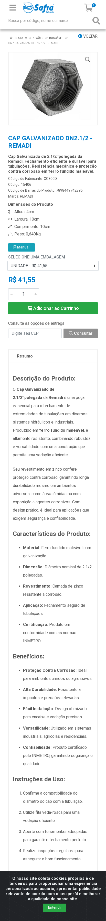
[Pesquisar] (96, 20)
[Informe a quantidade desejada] (23, 294)
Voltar (88, 36)
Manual (21, 247)
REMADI (26, 196)
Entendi (54, 907)
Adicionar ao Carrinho (53, 308)
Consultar (80, 333)
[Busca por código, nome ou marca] (47, 20)
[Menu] (12, 7)
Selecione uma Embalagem (36, 257)
